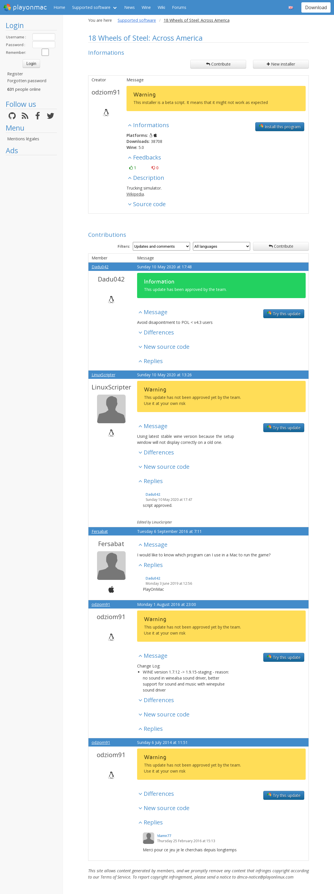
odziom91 (106, 92)
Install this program (280, 126)
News (129, 7)
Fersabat (100, 531)
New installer (281, 64)
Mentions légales (23, 138)
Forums (179, 7)
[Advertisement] (31, 244)
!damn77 (164, 835)
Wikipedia (135, 194)
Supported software (91, 7)
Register (15, 73)
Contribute (218, 64)
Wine (146, 7)
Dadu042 (100, 266)
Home (59, 7)
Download (316, 7)
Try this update (284, 313)
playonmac (25, 7)
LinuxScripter (103, 374)
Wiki (161, 7)
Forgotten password (26, 80)
